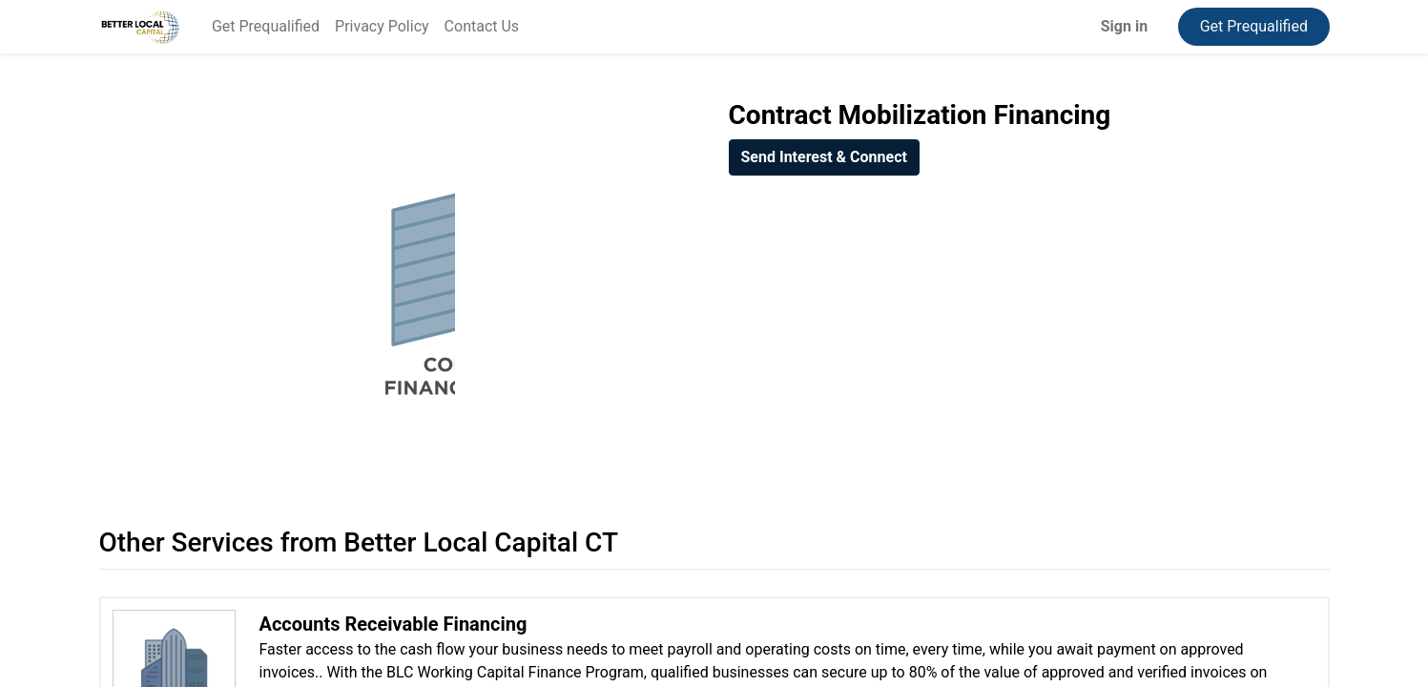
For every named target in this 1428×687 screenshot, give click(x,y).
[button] (824, 157)
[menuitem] (265, 27)
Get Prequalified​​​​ (1254, 26)
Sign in (1124, 26)
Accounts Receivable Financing (393, 624)
